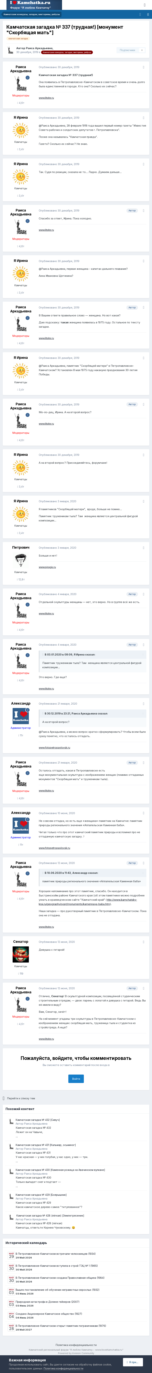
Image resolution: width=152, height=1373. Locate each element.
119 (20, 973)
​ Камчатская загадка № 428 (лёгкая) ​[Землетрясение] (50, 1215)
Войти (76, 1078)
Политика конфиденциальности (76, 1345)
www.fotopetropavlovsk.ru (54, 747)
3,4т (20, 149)
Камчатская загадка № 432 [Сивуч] (38, 1119)
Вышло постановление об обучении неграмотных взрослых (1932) (58, 1289)
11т (20, 735)
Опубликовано (59, 67)
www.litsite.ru (46, 97)
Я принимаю (135, 1362)
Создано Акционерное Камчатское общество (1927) (49, 1313)
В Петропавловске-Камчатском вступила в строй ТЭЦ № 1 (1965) (57, 1265)
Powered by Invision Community (76, 1353)
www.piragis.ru (47, 567)
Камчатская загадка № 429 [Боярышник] (41, 1194)
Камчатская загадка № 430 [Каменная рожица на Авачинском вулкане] (60, 1169)
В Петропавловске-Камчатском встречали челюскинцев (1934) (56, 1253)
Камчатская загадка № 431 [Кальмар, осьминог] (46, 1144)
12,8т (21, 579)
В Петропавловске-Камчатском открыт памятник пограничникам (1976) (61, 1325)
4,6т (20, 102)
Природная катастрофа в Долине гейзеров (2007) (48, 1301)
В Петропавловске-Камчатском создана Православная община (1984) (60, 1277)
